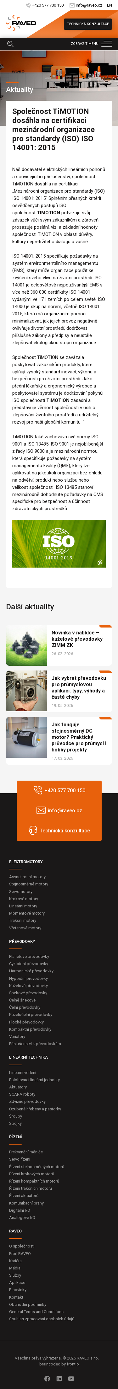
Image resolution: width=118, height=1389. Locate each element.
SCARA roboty (22, 1094)
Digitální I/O (19, 1210)
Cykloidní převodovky (28, 963)
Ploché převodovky (26, 1022)
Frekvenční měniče (26, 1152)
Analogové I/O (22, 1217)
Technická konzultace (88, 24)
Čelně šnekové (22, 1000)
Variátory (17, 1036)
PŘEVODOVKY (22, 941)
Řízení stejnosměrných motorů (36, 1166)
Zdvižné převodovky (27, 1101)
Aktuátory (18, 1087)
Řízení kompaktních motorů (34, 1181)
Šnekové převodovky (28, 993)
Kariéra (15, 1260)
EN (109, 5)
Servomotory (20, 891)
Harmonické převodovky (31, 971)
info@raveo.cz (89, 5)
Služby (15, 1275)
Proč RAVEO (20, 1253)
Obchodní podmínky (27, 1304)
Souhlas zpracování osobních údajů (41, 1319)
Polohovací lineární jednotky (34, 1079)
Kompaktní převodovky (30, 1029)
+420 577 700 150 (48, 5)
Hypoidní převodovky (28, 978)
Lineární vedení (22, 1072)
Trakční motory (22, 920)
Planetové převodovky (29, 956)
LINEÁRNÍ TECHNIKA (28, 1057)
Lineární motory (23, 906)
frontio (73, 1364)
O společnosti (22, 1246)
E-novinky (17, 1289)
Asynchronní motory (27, 876)
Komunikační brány (26, 1203)
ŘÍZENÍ (15, 1137)
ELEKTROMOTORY (26, 861)
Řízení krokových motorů (31, 1174)
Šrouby (15, 1116)
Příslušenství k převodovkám (35, 1043)
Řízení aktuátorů (23, 1195)
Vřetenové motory (25, 928)
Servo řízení (19, 1159)
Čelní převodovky (24, 1007)
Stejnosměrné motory (28, 884)
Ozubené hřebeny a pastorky (35, 1109)
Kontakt (16, 1297)
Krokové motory (23, 898)
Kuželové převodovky (28, 985)
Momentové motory (27, 913)
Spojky (15, 1123)
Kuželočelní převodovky (30, 1014)
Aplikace (17, 1282)
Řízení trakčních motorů (30, 1188)
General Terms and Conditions (36, 1311)
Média (14, 1268)
